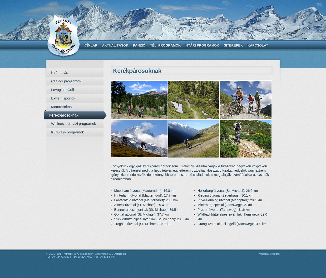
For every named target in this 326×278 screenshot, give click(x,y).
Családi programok (66, 81)
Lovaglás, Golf (62, 90)
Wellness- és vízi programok (73, 124)
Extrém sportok (63, 98)
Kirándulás (59, 73)
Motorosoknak (62, 107)
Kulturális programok (67, 132)
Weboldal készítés (269, 253)
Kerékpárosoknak (64, 115)
